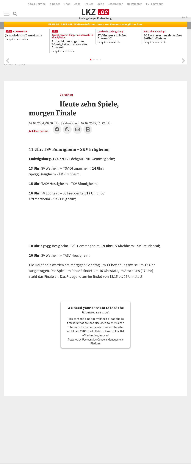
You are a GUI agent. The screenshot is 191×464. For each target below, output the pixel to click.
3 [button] (97, 59)
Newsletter (134, 4)
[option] (24, 37)
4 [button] (101, 59)
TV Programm (154, 4)
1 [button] (91, 59)
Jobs (77, 4)
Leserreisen (115, 4)
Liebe (100, 4)
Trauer (88, 4)
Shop (67, 4)
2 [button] (94, 59)
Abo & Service (37, 4)
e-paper (54, 4)
